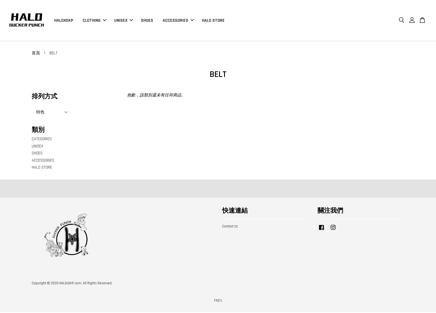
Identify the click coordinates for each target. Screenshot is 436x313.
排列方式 (44, 97)
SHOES (147, 21)
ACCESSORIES (178, 21)
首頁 (36, 54)
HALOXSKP (63, 21)
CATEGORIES (42, 139)
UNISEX (123, 21)
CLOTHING (94, 21)
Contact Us (230, 227)
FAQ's (218, 301)
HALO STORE (213, 21)
